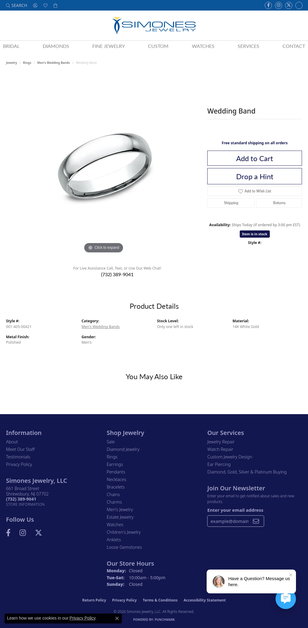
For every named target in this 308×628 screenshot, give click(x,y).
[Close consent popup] (117, 618)
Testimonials (18, 457)
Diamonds (56, 45)
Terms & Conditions (160, 600)
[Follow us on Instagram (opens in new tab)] (278, 5)
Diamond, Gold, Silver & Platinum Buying (247, 472)
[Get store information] (25, 504)
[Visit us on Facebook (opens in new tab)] (268, 5)
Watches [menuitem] (115, 524)
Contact (293, 45)
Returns (279, 202)
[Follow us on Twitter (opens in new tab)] (288, 5)
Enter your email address (235, 510)
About (12, 442)
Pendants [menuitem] (116, 472)
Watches (203, 45)
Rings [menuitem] (112, 457)
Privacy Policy (19, 464)
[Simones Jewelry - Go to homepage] (154, 25)
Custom (158, 45)
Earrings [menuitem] (115, 464)
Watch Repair (220, 449)
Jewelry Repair (221, 442)
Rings (27, 63)
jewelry (11, 63)
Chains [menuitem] (113, 494)
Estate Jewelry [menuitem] (120, 517)
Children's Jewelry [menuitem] (124, 532)
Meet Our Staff (20, 449)
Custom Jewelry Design (229, 457)
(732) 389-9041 (117, 274)
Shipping (231, 202)
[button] (16, 5)
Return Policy (94, 600)
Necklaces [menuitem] (116, 479)
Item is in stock (254, 234)
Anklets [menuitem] (114, 539)
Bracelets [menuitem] (116, 487)
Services (248, 45)
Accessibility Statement (204, 600)
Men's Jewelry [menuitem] (120, 509)
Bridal (11, 45)
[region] (104, 164)
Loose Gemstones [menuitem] (124, 547)
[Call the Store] (21, 499)
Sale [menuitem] (111, 442)
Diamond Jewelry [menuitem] (123, 449)
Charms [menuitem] (114, 502)
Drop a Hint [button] (254, 176)
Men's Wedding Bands (53, 63)
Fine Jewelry (108, 45)
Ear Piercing (219, 464)
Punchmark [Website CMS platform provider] (165, 619)
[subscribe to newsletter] (256, 521)
